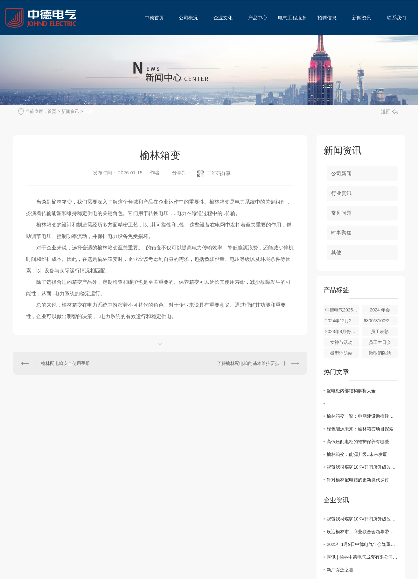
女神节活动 (341, 342)
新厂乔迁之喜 (340, 569)
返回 (389, 111)
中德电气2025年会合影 (342, 309)
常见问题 (341, 213)
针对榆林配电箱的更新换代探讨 (358, 479)
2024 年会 (380, 309)
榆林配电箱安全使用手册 (65, 363)
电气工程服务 (290, 17)
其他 (88, 111)
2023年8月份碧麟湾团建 (342, 331)
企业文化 (221, 17)
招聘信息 (325, 17)
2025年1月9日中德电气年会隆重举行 (362, 544)
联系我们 (394, 17)
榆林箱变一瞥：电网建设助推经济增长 (362, 416)
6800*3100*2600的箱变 (381, 320)
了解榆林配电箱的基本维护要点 (248, 363)
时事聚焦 (341, 232)
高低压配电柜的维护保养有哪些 (358, 441)
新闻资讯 (359, 17)
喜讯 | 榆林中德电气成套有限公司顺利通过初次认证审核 (362, 557)
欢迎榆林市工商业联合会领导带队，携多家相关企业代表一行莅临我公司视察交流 (362, 531)
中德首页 (151, 17)
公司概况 (186, 17)
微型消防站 (341, 353)
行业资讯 (341, 193)
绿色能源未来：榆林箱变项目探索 (360, 428)
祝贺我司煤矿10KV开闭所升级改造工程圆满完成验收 (362, 467)
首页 (51, 111)
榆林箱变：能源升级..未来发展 (357, 454)
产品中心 (255, 17)
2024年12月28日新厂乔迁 (342, 320)
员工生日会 (380, 342)
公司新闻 (341, 173)
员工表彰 (380, 331)
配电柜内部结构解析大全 (351, 390)
